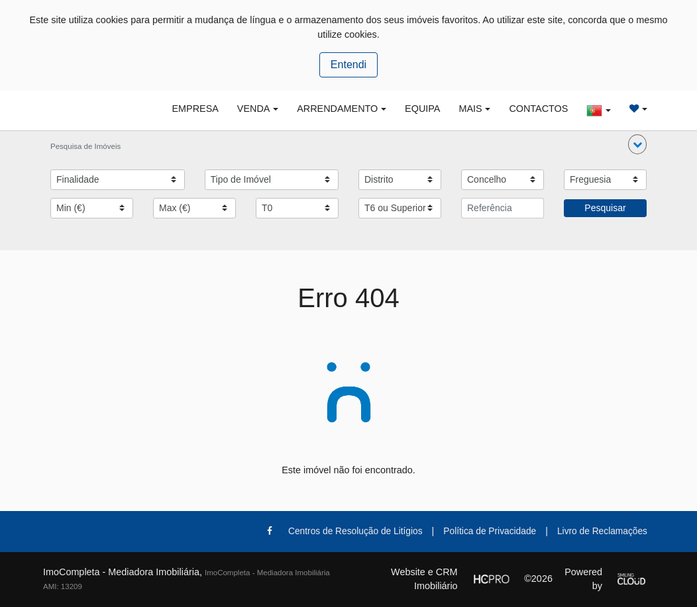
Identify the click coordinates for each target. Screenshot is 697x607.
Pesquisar (604, 208)
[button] (637, 144)
